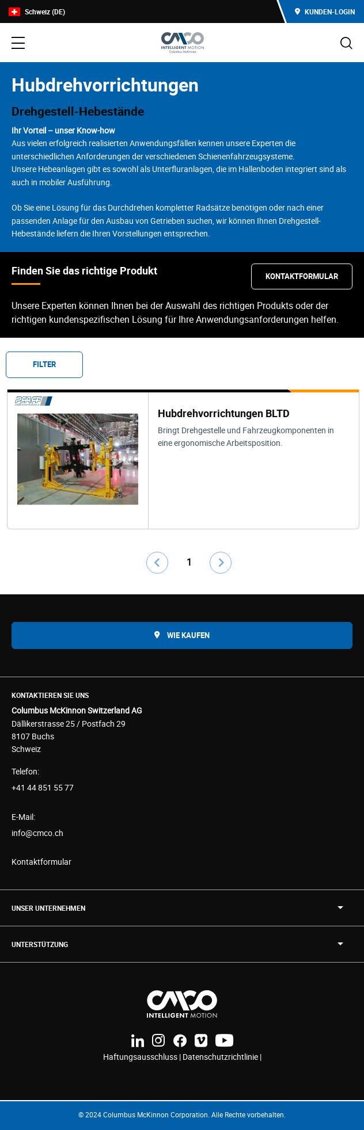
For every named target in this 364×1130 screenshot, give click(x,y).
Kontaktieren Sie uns (50, 695)
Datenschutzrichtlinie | (222, 1056)
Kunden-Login (325, 11)
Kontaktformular (302, 276)
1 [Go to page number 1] (189, 562)
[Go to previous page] (157, 563)
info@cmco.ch (37, 832)
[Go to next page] (221, 563)
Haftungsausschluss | (143, 1056)
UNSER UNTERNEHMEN (48, 908)
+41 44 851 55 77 (43, 787)
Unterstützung (40, 944)
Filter (44, 364)
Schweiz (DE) (37, 11)
